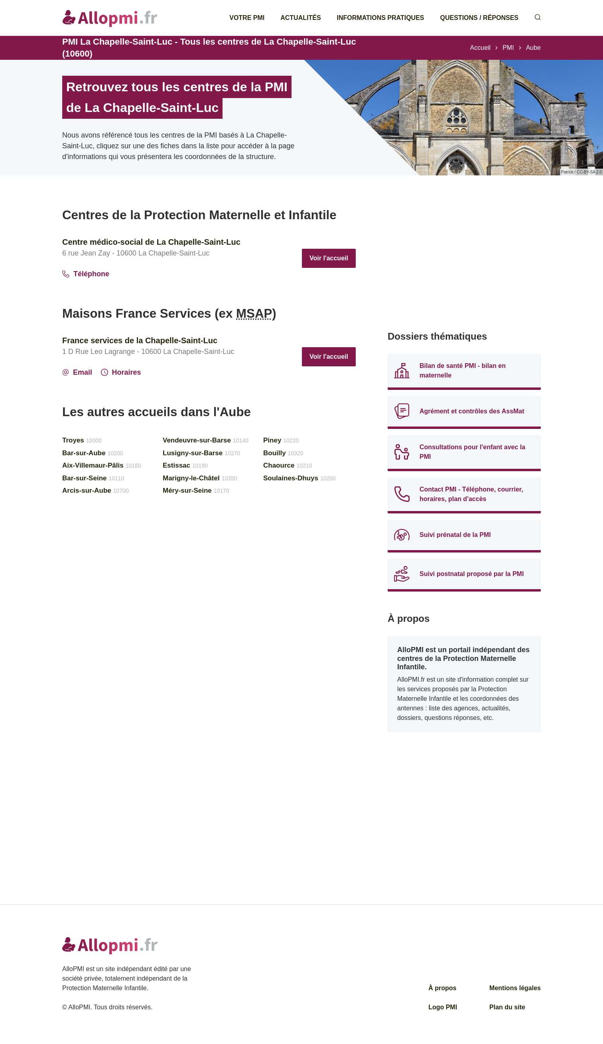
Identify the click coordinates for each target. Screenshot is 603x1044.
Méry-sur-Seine (196, 490)
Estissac (185, 465)
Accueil (480, 47)
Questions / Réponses (479, 17)
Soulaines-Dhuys (299, 478)
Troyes (82, 440)
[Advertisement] (464, 263)
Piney (281, 440)
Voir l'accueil (328, 258)
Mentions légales (515, 988)
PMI (508, 47)
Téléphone (85, 274)
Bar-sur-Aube (92, 453)
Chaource (287, 465)
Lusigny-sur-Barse (201, 453)
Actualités (300, 17)
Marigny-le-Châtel (200, 478)
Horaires (121, 372)
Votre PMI (246, 17)
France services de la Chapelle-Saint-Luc (139, 340)
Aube (533, 47)
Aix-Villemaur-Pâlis (101, 465)
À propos (442, 988)
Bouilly (283, 453)
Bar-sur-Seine (93, 478)
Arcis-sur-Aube (95, 490)
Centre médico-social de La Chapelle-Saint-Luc (151, 242)
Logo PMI (442, 1007)
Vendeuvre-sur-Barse (205, 440)
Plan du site (507, 1007)
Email (77, 372)
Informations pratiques (380, 17)
